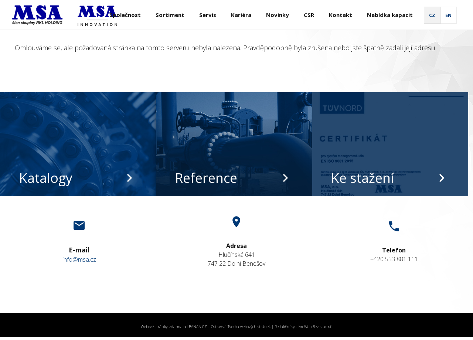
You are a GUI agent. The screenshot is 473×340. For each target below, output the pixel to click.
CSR (309, 14)
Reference (206, 178)
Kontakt (340, 14)
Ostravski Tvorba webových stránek (240, 326)
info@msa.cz (79, 259)
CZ (432, 15)
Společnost (125, 14)
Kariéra (241, 14)
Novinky (277, 14)
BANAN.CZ (198, 326)
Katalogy (45, 178)
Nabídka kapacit (390, 14)
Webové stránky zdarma (162, 326)
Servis (207, 14)
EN (448, 15)
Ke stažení (362, 178)
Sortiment (170, 14)
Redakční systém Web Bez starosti (304, 326)
